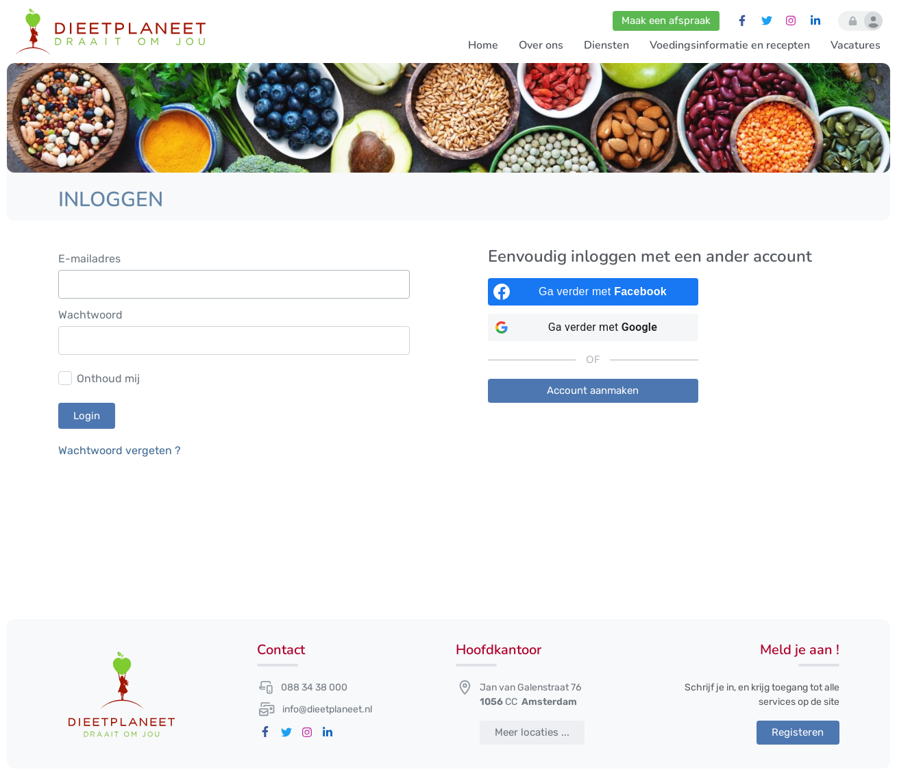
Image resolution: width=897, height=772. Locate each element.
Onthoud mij (108, 378)
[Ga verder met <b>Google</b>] (593, 327)
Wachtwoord (90, 315)
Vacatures (856, 45)
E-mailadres (89, 258)
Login (86, 416)
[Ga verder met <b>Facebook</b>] (593, 292)
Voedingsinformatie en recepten (730, 45)
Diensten (606, 45)
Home (483, 45)
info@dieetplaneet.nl (327, 709)
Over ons (541, 45)
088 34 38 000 (314, 687)
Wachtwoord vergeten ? (119, 450)
